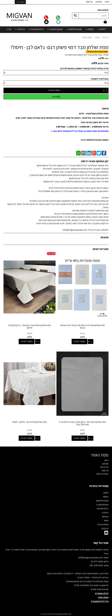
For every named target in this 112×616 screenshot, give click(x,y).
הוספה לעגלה (54, 90)
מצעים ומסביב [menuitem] (55, 29)
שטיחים (105, 516)
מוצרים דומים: (100, 249)
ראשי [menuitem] (107, 1)
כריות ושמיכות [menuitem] (36, 29)
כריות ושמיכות (102, 508)
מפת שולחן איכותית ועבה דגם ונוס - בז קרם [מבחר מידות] (29, 326)
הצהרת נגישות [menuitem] (102, 473)
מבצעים (105, 528)
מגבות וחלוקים (102, 500)
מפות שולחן (87, 37)
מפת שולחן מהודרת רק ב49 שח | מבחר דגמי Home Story (82, 326)
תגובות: (104, 237)
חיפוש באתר (102, 10)
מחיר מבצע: (102, 63)
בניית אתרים (45, 614)
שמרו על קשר (100, 543)
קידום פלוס (52, 614)
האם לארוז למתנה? (99, 78)
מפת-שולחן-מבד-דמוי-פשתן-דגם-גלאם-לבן (83, 54)
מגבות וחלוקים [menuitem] (74, 29)
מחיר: (103, 58)
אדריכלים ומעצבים (99, 601)
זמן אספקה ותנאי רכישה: (94, 161)
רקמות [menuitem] (90, 29)
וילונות (105, 492)
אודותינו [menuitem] (99, 1)
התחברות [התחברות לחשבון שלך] (20, 2)
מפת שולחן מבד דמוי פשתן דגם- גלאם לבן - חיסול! (59, 47)
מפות (97, 37)
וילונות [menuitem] (102, 29)
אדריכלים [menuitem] (104, 467)
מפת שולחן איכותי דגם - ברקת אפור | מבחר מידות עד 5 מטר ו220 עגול (82, 423)
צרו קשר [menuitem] (89, 1)
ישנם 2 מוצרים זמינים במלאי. (97, 52)
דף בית (105, 37)
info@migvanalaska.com (90, 557)
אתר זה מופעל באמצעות (56, 614)
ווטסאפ (56, 96)
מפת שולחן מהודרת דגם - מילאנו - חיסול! (29, 422)
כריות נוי (105, 512)
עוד (9, 29)
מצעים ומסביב (102, 504)
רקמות (105, 496)
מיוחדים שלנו (102, 524)
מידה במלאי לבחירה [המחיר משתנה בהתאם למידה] (84, 68)
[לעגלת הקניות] (104, 22)
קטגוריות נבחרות (98, 486)
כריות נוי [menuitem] (20, 29)
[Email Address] (106, 533)
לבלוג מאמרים (101, 593)
